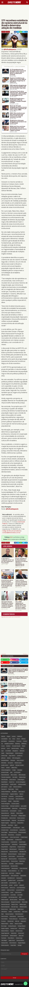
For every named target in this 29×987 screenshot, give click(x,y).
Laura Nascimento (21, 887)
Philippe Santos (22, 815)
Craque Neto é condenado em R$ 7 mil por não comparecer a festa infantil (7, 560)
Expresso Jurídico (13, 858)
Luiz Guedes (4, 897)
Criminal (25, 741)
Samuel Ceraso (19, 930)
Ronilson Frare (14, 928)
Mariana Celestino (17, 786)
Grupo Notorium (23, 868)
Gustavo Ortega (4, 806)
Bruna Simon (11, 834)
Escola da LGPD (20, 856)
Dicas (14, 738)
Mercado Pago (14, 906)
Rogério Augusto (5, 928)
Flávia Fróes (22, 861)
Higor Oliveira (12, 755)
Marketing (17, 743)
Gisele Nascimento (5, 868)
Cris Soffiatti (8, 750)
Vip (10, 738)
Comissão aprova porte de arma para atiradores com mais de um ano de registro (17, 725)
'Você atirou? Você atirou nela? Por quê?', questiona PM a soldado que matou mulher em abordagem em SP (18, 93)
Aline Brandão (4, 779)
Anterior (4, 654)
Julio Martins (4, 741)
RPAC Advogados (16, 758)
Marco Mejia (21, 899)
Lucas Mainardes (5, 894)
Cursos (2, 746)
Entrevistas (3, 762)
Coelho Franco (24, 837)
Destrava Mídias (22, 844)
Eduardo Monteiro (14, 851)
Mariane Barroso (5, 813)
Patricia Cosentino (9, 914)
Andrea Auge (4, 755)
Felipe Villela (16, 801)
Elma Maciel (3, 854)
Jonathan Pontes (11, 880)
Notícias (7, 31)
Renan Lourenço (21, 818)
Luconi (19, 810)
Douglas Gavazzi (21, 846)
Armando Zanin (4, 830)
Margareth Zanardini (15, 902)
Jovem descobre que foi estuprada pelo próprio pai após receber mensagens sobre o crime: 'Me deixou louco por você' (18, 704)
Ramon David (13, 818)
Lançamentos (12, 741)
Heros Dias (3, 870)
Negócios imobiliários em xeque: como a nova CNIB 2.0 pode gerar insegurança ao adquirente (18, 80)
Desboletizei (14, 844)
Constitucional (18, 839)
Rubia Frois (13, 822)
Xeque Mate (13, 945)
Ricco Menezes (21, 820)
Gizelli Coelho (13, 784)
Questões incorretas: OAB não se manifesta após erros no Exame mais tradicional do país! (17, 718)
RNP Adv (17, 921)
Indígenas (18, 873)
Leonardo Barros (20, 890)
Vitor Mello (15, 777)
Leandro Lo (19, 755)
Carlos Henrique (19, 796)
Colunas (3, 839)
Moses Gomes (4, 909)
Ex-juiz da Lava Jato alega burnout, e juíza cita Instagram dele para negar (18, 678)
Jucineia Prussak (4, 772)
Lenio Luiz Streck (10, 890)
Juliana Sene (14, 808)
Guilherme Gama (22, 784)
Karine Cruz (12, 887)
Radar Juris (23, 921)
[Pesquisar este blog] (11, 954)
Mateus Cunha (15, 904)
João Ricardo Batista (5, 808)
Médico (9, 758)
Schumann (13, 760)
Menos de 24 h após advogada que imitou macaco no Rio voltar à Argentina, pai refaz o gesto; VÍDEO (18, 107)
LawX (10, 786)
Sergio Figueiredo (5, 933)
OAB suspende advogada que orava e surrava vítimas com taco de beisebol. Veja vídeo (18, 87)
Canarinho (11, 796)
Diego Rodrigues (9, 753)
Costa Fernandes (5, 842)
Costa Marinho (14, 842)
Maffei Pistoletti (4, 899)
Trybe (17, 789)
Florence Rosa (14, 861)
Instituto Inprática (5, 875)
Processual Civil (22, 918)
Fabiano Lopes (18, 762)
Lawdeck (3, 890)
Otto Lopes (24, 911)
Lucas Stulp (13, 894)
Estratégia (20, 770)
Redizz (11, 923)
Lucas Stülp (19, 894)
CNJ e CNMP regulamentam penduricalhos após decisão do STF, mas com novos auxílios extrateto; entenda (20, 605)
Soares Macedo (4, 935)
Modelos (8, 746)
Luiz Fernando (17, 772)
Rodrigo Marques (12, 926)
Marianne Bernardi (5, 904)
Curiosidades (4, 738)
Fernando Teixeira (5, 861)
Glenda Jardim (15, 868)
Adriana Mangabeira (5, 770)
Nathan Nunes (13, 909)
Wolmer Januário (5, 945)
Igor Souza (11, 873)
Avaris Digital (4, 832)
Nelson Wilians (19, 813)
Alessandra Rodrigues (6, 827)
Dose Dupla (11, 798)
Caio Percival (4, 796)
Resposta (14, 820)
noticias (3, 31)
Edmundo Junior (13, 849)
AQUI (11, 537)
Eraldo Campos (21, 854)
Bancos (21, 794)
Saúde (2, 753)
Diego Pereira (13, 846)
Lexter (11, 892)
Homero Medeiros (12, 870)
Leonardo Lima (4, 810)
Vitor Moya (10, 825)
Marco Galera (14, 774)
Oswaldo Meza (17, 911)
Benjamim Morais (13, 832)
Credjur (14, 770)
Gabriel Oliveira (4, 784)
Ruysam (12, 930)
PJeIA (2, 914)
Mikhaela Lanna (23, 906)
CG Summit (18, 834)
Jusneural (21, 885)
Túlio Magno (4, 940)
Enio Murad (3, 801)
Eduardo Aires (4, 851)
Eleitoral (23, 738)
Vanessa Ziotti (4, 942)
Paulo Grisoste (4, 916)
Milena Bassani (22, 774)
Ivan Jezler (3, 878)
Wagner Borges (21, 942)
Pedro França (21, 916)
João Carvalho (4, 882)
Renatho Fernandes (5, 820)
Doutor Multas (4, 849)
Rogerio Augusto (5, 822)
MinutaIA (13, 813)
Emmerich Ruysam (12, 854)
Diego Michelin (4, 846)
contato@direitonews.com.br (11, 532)
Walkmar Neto (22, 777)
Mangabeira (15, 750)
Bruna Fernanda (22, 832)
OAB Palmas (4, 911)
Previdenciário (4, 818)
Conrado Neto (10, 839)
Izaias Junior (19, 878)
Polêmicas (19, 736)
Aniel (23, 827)
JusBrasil (12, 765)
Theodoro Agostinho (6, 777)
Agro (2, 750)
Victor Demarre (13, 942)
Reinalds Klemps (5, 760)
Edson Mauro (21, 849)
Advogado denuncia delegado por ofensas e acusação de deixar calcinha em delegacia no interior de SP (7, 604)
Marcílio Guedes (15, 748)
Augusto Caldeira (14, 794)
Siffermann (3, 825)
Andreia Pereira (4, 794)
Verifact (8, 767)
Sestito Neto (13, 933)
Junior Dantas (4, 885)
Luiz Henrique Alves (13, 897)
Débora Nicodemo (20, 798)
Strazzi (18, 738)
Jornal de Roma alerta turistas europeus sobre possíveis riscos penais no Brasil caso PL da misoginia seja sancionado (7, 583)
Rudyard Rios (20, 822)
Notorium (22, 750)
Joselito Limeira (4, 765)
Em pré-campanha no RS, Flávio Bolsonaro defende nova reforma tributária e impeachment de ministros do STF (21, 562)
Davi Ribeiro (4, 798)
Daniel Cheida (22, 842)
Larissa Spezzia (22, 808)
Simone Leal (21, 933)
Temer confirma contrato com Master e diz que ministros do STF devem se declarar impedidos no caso (21, 582)
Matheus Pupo (23, 904)
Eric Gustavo (4, 856)
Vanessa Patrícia (20, 940)
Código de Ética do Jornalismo (11, 531)
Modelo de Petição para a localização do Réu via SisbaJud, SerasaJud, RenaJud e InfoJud (18, 100)
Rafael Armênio (4, 923)
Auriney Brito (22, 830)
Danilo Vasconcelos (5, 844)
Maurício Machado (5, 906)
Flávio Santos (4, 863)
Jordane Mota (20, 880)
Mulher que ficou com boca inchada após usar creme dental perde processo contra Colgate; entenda (18, 128)
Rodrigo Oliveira (21, 926)
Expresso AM (4, 858)
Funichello (11, 863)
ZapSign (19, 945)
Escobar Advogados (20, 782)
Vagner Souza (12, 940)
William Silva (14, 767)
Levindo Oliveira (5, 892)
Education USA (23, 851)
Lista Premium (18, 892)
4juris (16, 825)
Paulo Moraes (13, 916)
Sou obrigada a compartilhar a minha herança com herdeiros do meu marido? (17, 698)
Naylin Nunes (20, 909)
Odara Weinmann (5, 815)
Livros (8, 748)
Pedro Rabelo (4, 918)
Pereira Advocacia (13, 918)
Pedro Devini (14, 815)
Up (2, 743)
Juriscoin (3, 748)
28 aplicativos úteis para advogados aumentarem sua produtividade (18, 122)
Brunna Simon (13, 779)
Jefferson (3, 758)
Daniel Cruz (11, 782)
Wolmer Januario (19, 753)
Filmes (23, 746)
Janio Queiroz (4, 786)
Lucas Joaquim (13, 810)
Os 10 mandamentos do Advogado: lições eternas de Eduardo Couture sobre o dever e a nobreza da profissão (18, 72)
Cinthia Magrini (21, 779)
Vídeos (22, 748)
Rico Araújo (3, 926)
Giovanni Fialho (14, 866)
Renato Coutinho (18, 923)
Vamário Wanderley (5, 791)
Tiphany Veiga (19, 938)
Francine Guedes (15, 803)
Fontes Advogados (5, 803)
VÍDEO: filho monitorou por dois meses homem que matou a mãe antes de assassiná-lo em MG (17, 115)
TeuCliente (3, 938)
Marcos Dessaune (5, 902)
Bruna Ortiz (3, 834)
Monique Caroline (20, 765)
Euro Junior (10, 762)
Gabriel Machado (5, 866)
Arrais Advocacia (14, 830)
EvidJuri (9, 801)
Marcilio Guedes (13, 899)
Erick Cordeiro (12, 856)
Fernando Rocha (22, 858)
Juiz (19, 882)
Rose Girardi (21, 928)
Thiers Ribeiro (11, 938)
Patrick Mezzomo (19, 914)
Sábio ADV (21, 935)
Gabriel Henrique (19, 863)
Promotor (3, 921)
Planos (2, 767)
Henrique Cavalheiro (14, 806)
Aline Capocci (22, 791)
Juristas (10, 885)
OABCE (10, 911)
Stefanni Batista (13, 935)
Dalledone (24, 743)
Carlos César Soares (14, 837)
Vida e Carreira (20, 760)
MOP (20, 897)
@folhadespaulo (10, 49)
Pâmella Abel (10, 921)
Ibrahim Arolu (4, 873)
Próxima (25, 654)
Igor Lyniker (23, 806)
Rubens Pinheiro (5, 930)
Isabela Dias (23, 875)
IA (18, 870)
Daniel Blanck (4, 782)
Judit (11, 772)
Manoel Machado (5, 774)
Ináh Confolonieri (15, 875)
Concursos (18, 741)
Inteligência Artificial (9, 743)
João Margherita (13, 882)
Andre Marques (16, 827)
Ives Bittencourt (11, 878)
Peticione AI (3, 789)
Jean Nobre (3, 880)
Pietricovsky (11, 789)
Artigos (8, 736)
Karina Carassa (4, 887)
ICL (21, 870)
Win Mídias (14, 791)
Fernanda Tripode (16, 746)
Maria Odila (24, 902)
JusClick (16, 885)
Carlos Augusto (4, 837)
